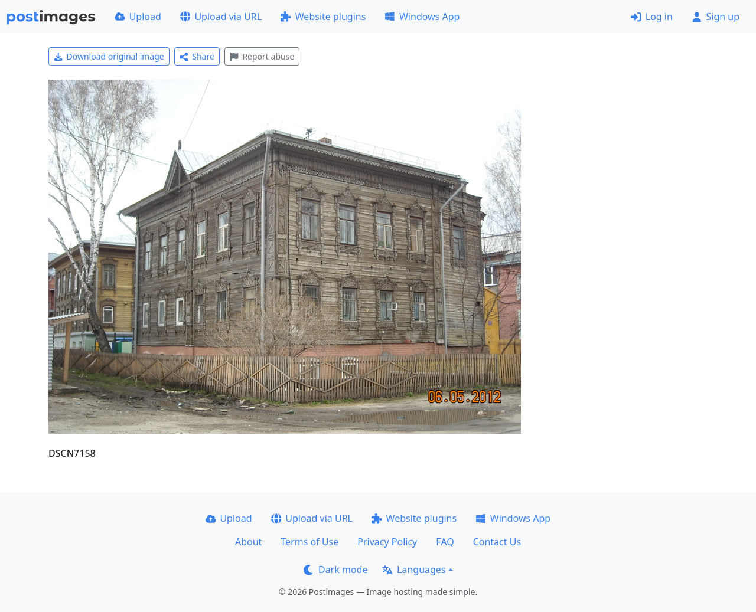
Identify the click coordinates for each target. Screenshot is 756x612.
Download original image (109, 56)
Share (197, 56)
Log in (652, 16)
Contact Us (497, 541)
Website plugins (323, 16)
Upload (138, 16)
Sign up (715, 16)
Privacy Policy (387, 541)
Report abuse (262, 56)
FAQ (445, 541)
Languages (413, 569)
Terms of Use (309, 541)
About (248, 541)
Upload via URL (221, 16)
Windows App (422, 16)
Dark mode (335, 569)
